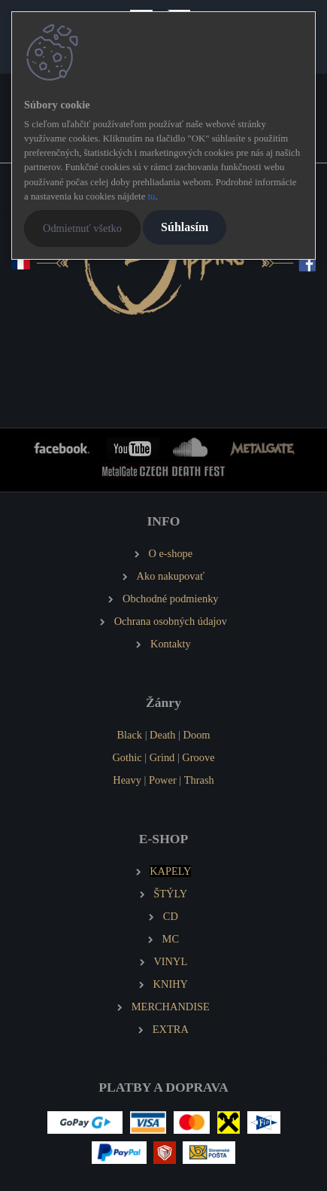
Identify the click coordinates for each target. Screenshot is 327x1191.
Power (163, 780)
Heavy (127, 780)
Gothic (126, 757)
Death (162, 735)
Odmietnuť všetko (82, 228)
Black (129, 735)
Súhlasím (184, 227)
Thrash (199, 780)
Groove (198, 757)
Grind (162, 757)
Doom (196, 735)
